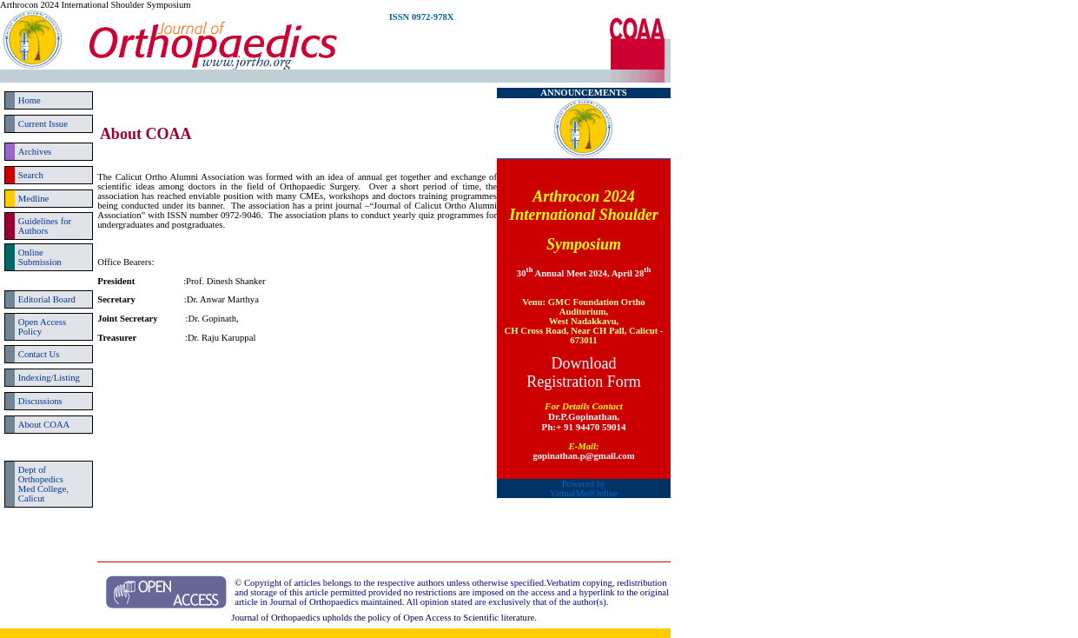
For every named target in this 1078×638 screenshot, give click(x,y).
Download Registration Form (583, 372)
